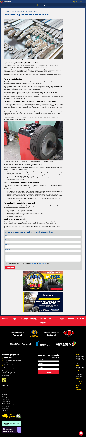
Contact (78, 380)
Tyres (77, 354)
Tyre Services (79, 374)
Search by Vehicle (80, 356)
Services (78, 371)
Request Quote (10, 267)
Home (6, 11)
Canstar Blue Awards (7, 407)
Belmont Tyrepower (43, 5)
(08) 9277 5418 (9, 365)
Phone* (13, 240)
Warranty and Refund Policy (8, 405)
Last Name (40, 367)
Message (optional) (9, 254)
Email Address (41, 360)
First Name (40, 363)
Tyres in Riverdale (6, 403)
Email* (7, 244)
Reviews (78, 389)
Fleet (77, 385)
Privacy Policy (33, 263)
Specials (78, 378)
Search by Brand (80, 360)
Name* (7, 235)
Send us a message (9, 368)
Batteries (78, 372)
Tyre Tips (78, 363)
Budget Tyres (5, 408)
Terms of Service (42, 263)
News (77, 387)
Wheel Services (79, 376)
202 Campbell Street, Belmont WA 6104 (12, 361)
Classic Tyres (79, 384)
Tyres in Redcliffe (6, 401)
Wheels (78, 365)
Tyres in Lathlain (5, 399)
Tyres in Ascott (5, 396)
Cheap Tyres (5, 410)
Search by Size (79, 358)
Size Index (4, 394)
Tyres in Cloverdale (6, 398)
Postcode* (7, 249)
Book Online (79, 382)
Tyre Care (78, 362)
